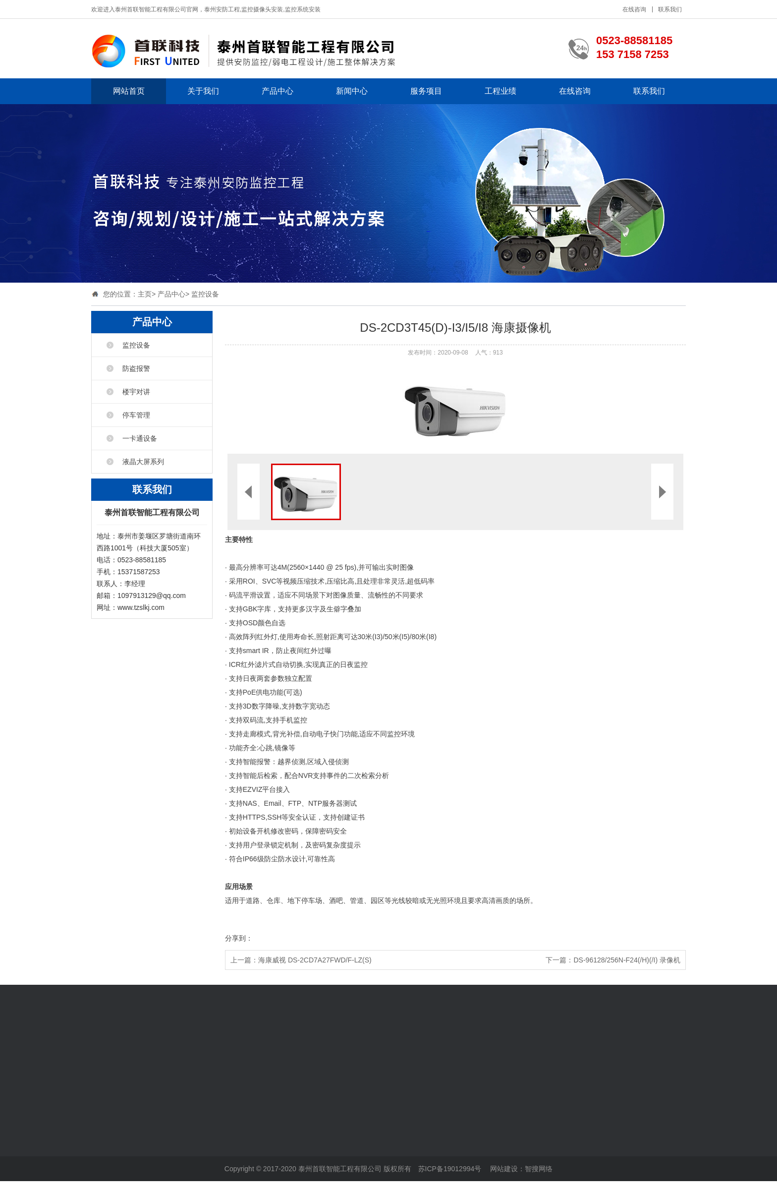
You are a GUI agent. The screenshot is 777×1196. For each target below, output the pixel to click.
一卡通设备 (139, 438)
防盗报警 (136, 368)
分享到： (239, 938)
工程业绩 (500, 91)
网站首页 (129, 91)
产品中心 (277, 91)
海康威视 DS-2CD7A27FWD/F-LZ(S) (315, 960)
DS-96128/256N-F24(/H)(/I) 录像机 (626, 960)
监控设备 (205, 294)
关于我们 (203, 91)
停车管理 (136, 415)
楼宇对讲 (136, 392)
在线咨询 (634, 9)
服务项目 (426, 91)
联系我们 (670, 9)
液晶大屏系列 (143, 462)
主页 (145, 294)
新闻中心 (352, 91)
